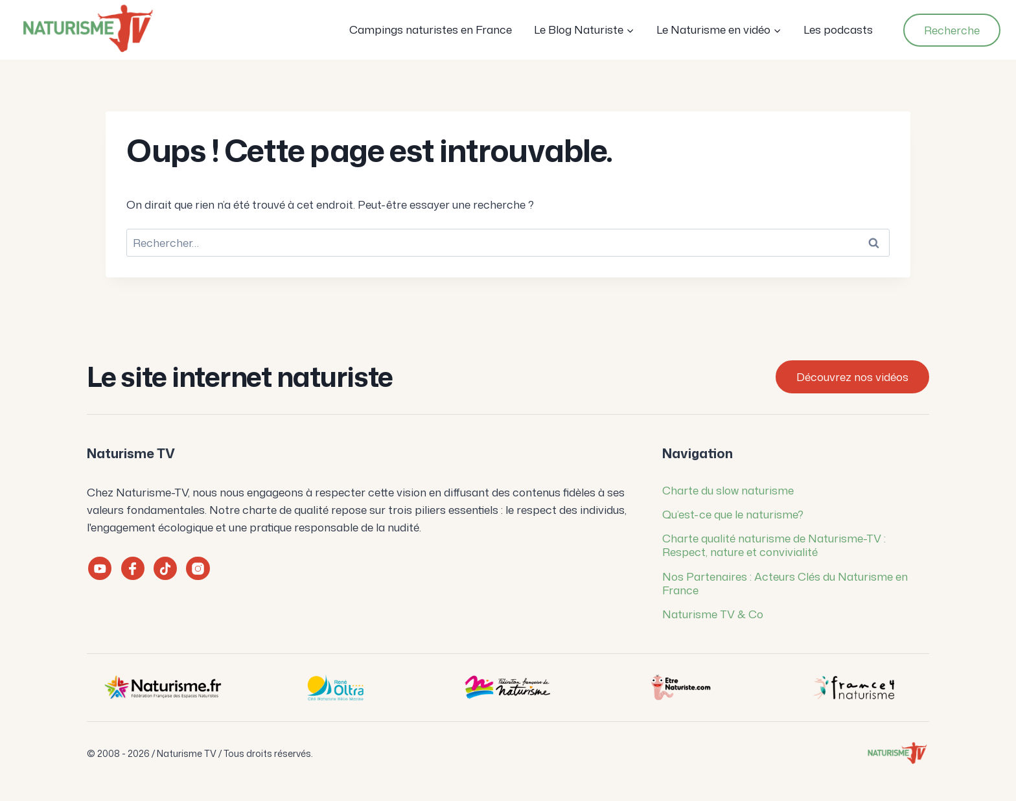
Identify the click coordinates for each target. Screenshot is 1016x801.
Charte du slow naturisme (728, 490)
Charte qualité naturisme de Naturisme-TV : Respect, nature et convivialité (774, 544)
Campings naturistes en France (430, 29)
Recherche (952, 30)
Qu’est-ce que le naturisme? (732, 514)
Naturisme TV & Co (712, 613)
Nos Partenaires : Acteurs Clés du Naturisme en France (785, 583)
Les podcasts (838, 29)
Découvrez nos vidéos (852, 376)
